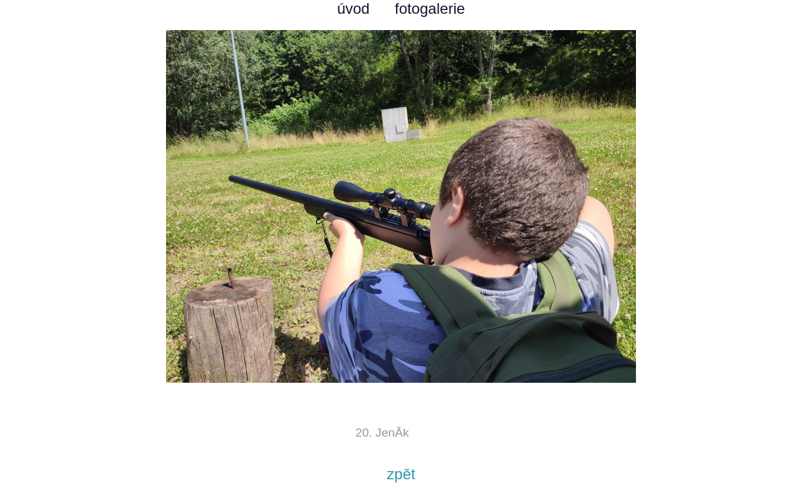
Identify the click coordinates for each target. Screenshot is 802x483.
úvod (353, 8)
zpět (401, 473)
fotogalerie (430, 8)
